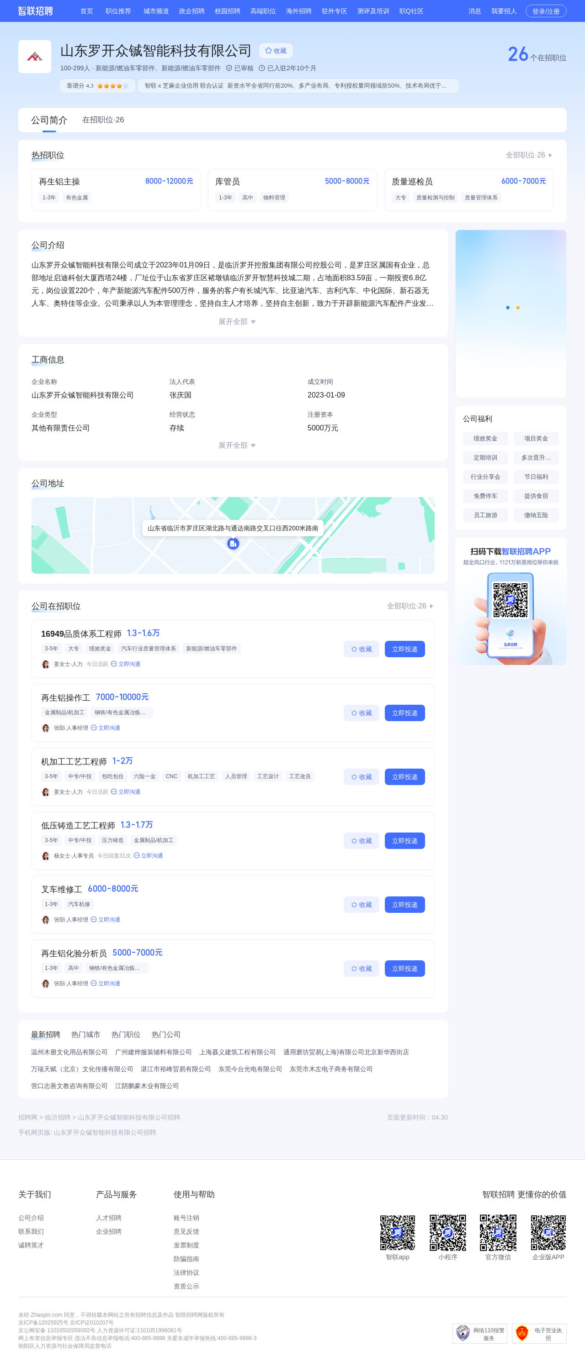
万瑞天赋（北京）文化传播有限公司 (82, 1069)
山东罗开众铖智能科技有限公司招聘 (105, 1132)
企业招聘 (109, 1231)
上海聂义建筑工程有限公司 (237, 1052)
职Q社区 (411, 11)
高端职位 (263, 11)
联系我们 (31, 1231)
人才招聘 (109, 1217)
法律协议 (186, 1272)
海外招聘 (299, 11)
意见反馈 (186, 1231)
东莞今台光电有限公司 (250, 1069)
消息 (474, 11)
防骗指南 (186, 1258)
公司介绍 (31, 1217)
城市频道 (156, 11)
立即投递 (405, 649)
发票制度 (186, 1245)
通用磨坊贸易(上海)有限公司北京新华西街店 (346, 1052)
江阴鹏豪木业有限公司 (147, 1085)
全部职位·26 (525, 155)
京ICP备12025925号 (43, 1323)
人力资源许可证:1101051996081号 (139, 1330)
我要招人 (504, 11)
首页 (86, 11)
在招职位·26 (103, 119)
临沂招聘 (57, 1117)
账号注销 (186, 1217)
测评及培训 (373, 11)
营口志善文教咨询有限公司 (69, 1085)
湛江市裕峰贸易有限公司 (176, 1069)
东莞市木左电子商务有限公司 (331, 1069)
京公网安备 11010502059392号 (57, 1330)
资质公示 (186, 1286)
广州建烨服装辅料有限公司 (153, 1052)
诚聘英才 (31, 1245)
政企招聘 (192, 11)
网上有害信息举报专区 (45, 1338)
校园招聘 (227, 11)
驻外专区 (334, 11)
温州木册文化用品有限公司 (69, 1052)
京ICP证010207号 (92, 1323)
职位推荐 (118, 11)
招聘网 (27, 1117)
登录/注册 (546, 11)
